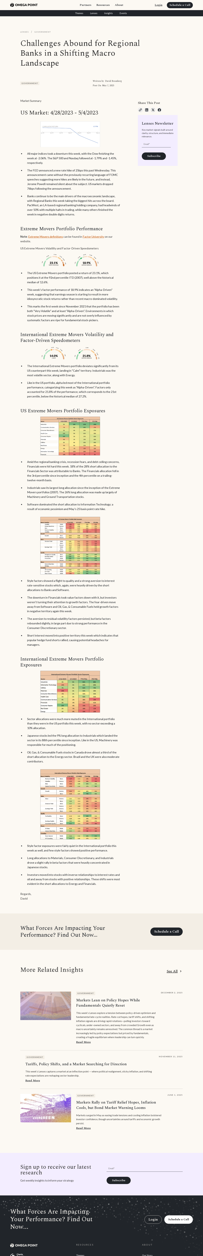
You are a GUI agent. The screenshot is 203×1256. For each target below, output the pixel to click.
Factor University (93, 236)
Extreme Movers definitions (45, 236)
